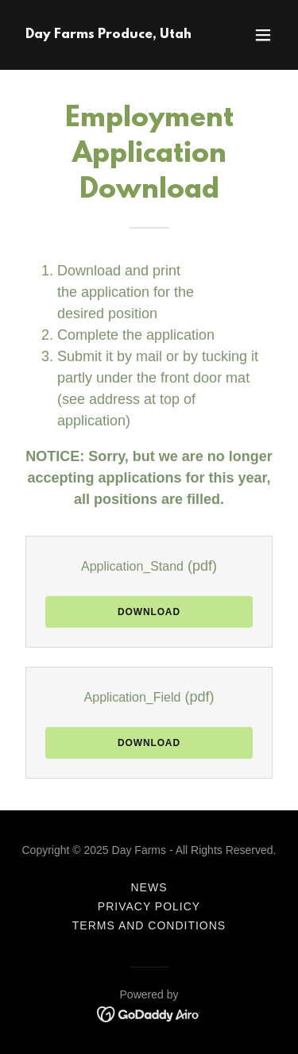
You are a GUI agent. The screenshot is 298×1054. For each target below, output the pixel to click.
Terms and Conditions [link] (149, 925)
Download (149, 611)
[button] (263, 35)
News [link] (149, 887)
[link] (108, 33)
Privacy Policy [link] (149, 906)
